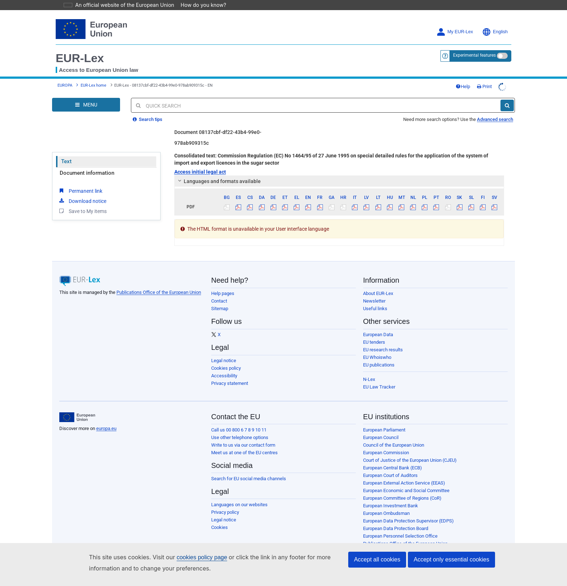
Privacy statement (229, 383)
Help (463, 86)
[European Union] (77, 417)
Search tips (147, 119)
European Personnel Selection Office (400, 536)
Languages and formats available (218, 181)
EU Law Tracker (379, 387)
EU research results (383, 349)
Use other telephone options (239, 437)
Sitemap (219, 308)
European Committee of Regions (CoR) (402, 498)
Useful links (375, 308)
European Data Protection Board (395, 528)
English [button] (495, 31)
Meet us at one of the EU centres (244, 452)
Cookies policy (226, 368)
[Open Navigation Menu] (86, 105)
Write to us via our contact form (243, 445)
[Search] (507, 105)
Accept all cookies (377, 559)
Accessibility (224, 375)
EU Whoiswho (377, 357)
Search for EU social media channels (248, 478)
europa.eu (106, 428)
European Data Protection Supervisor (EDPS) (408, 521)
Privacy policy (225, 512)
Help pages (222, 293)
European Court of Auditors (390, 475)
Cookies (219, 527)
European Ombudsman (386, 513)
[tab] (339, 181)
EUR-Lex (80, 58)
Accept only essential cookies (451, 559)
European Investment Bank (390, 505)
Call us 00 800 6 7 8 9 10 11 (239, 430)
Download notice (82, 200)
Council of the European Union (393, 445)
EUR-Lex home (93, 85)
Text (66, 161)
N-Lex (369, 379)
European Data (378, 334)
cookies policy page (190, 557)
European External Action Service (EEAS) (404, 483)
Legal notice (223, 360)
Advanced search (495, 119)
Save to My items (82, 210)
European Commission (386, 452)
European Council (380, 437)
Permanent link (80, 190)
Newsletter (374, 301)
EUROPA (64, 85)
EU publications (379, 365)
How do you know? (199, 5)
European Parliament (384, 430)
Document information (87, 173)
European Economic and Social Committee (406, 490)
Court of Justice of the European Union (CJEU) (410, 460)
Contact (219, 301)
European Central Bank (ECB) (392, 467)
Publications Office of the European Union (158, 292)
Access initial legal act (200, 172)
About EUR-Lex (378, 293)
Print (484, 86)
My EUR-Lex (454, 31)
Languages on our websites (239, 504)
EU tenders (374, 342)
